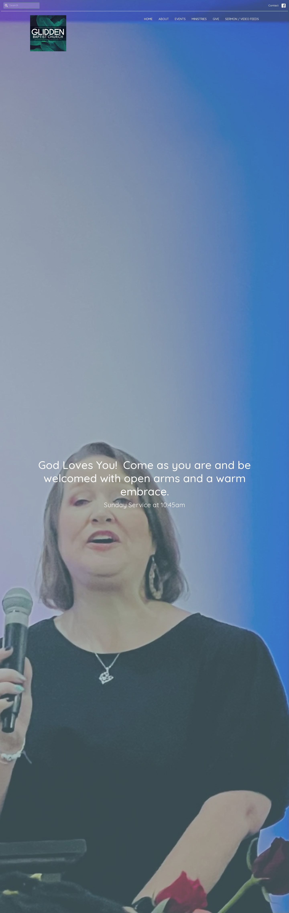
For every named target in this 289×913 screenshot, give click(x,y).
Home (148, 19)
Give (216, 19)
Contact (273, 5)
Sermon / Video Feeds (242, 19)
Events (180, 19)
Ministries (199, 19)
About (164, 19)
